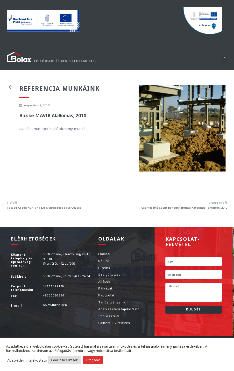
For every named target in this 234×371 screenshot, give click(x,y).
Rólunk (104, 261)
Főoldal (104, 254)
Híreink (104, 268)
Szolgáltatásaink (112, 274)
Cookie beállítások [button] (64, 360)
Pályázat (105, 288)
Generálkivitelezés (114, 323)
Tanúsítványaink (112, 302)
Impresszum (108, 316)
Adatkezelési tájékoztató (119, 309)
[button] (224, 59)
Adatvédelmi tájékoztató (27, 360)
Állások (104, 281)
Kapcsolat (106, 295)
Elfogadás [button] (93, 360)
